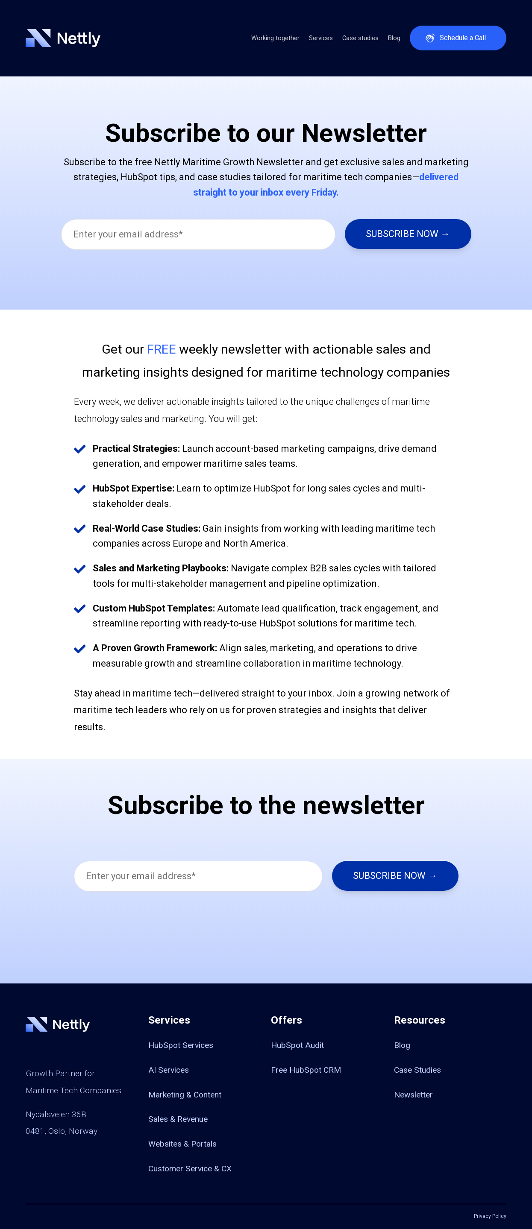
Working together (275, 38)
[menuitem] (204, 1045)
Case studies (360, 38)
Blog (394, 38)
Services (321, 38)
